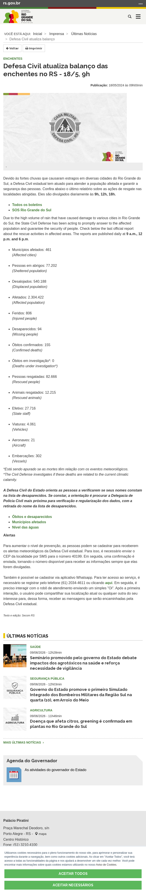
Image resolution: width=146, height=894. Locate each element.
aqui (108, 583)
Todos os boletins (27, 205)
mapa (41, 834)
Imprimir (33, 48)
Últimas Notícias (84, 34)
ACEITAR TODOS (73, 874)
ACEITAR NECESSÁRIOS (73, 885)
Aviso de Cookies (106, 864)
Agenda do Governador (32, 760)
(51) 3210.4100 (25, 845)
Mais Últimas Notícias (22, 742)
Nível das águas (25, 527)
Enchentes (12, 58)
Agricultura (41, 710)
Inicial (37, 34)
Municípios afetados (29, 522)
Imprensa (56, 34)
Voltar (12, 48)
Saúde (35, 647)
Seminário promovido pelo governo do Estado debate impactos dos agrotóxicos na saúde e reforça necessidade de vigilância (83, 663)
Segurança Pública (47, 678)
